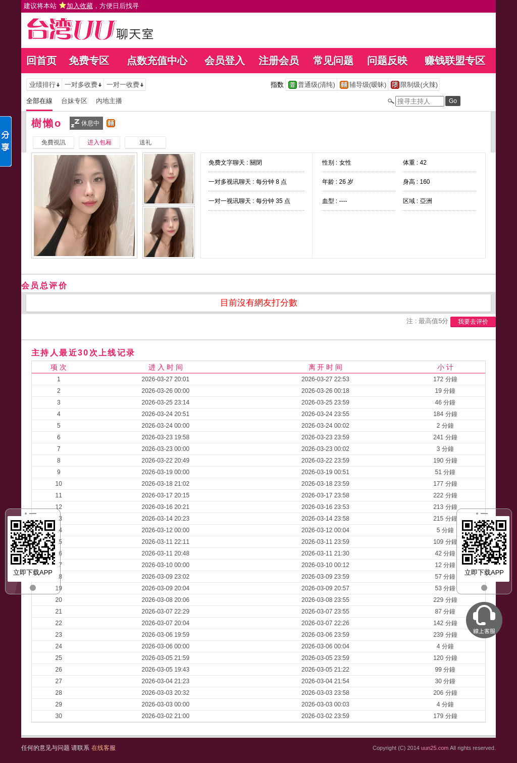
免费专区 (89, 60)
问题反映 (387, 60)
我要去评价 (473, 321)
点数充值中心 (157, 60)
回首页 (41, 60)
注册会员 (278, 60)
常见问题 (333, 60)
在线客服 (103, 747)
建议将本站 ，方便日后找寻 (81, 6)
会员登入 (224, 60)
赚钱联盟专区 (455, 60)
